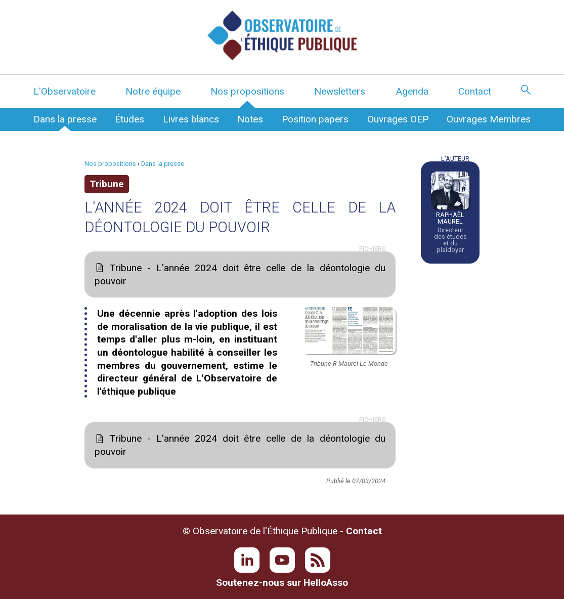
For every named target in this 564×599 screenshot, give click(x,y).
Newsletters (339, 91)
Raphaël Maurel (450, 218)
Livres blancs (191, 119)
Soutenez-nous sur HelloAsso (282, 582)
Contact (474, 91)
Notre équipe (153, 91)
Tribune (107, 184)
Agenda (412, 91)
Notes (250, 119)
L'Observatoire (64, 91)
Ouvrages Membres (489, 119)
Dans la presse (65, 119)
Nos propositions (247, 91)
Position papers (315, 119)
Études (129, 119)
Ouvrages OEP (397, 119)
